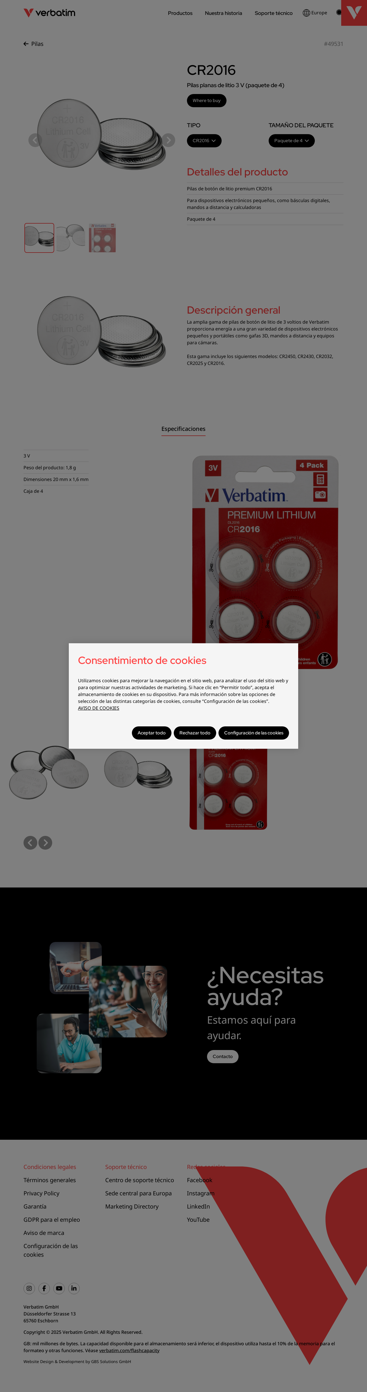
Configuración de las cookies (253, 733)
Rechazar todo (194, 733)
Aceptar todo (152, 733)
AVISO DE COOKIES (98, 708)
